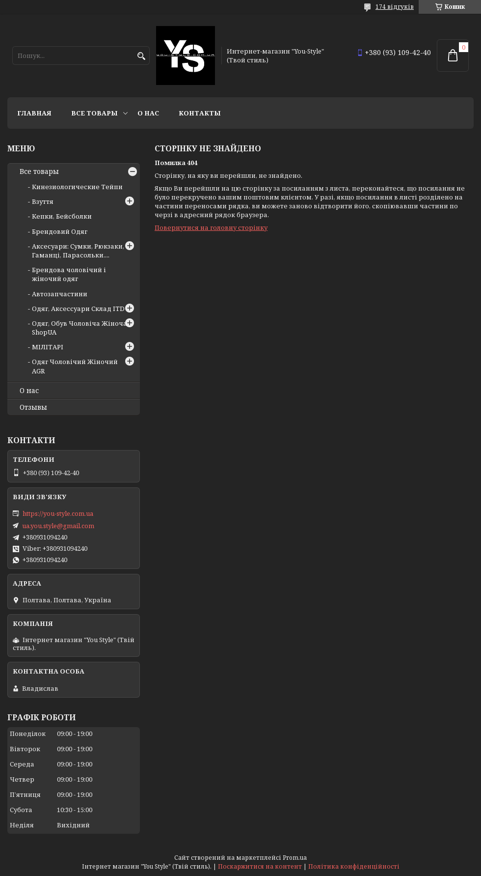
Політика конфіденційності (354, 866)
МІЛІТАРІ (47, 346)
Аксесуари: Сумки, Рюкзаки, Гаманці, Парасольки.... (78, 250)
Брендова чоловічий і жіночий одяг (69, 274)
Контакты (200, 113)
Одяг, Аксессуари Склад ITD (78, 308)
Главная (34, 113)
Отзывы (33, 407)
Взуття (42, 201)
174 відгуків (394, 6)
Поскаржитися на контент (260, 866)
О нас (148, 113)
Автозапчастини (59, 293)
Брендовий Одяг (59, 231)
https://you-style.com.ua (58, 513)
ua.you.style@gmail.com (58, 526)
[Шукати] (141, 56)
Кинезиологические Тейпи (77, 186)
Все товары (94, 113)
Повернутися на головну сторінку (211, 227)
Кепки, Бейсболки (62, 216)
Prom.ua (295, 857)
